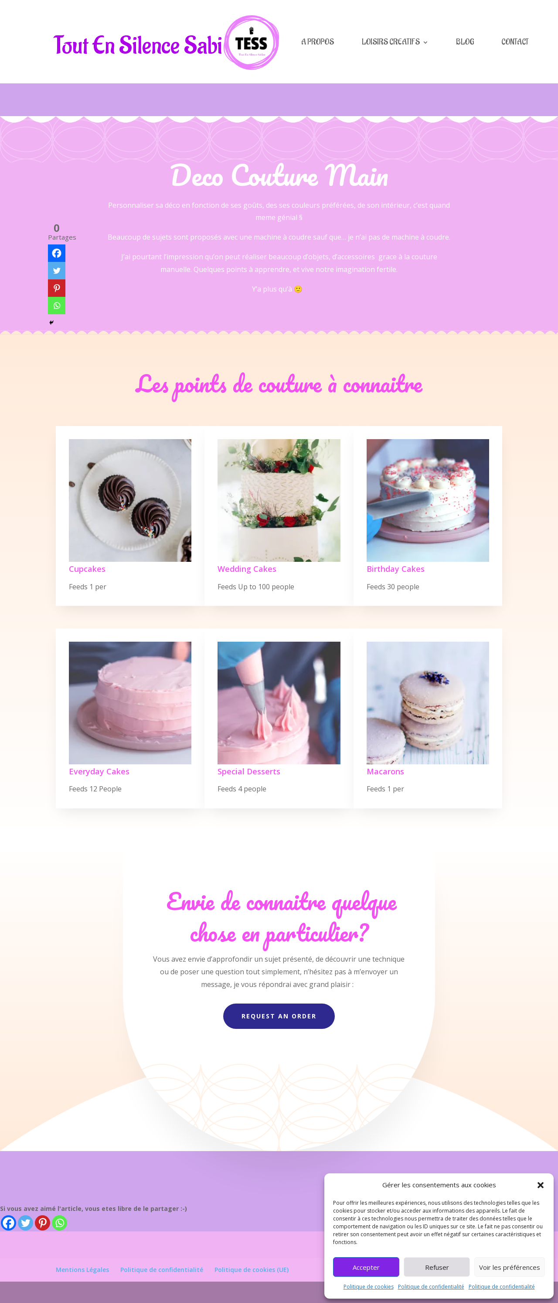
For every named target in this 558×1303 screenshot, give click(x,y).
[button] (540, 1185)
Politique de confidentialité (431, 1286)
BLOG (465, 42)
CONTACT (515, 42)
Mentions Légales (82, 1269)
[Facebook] (8, 1223)
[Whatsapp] (59, 1223)
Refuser (437, 1267)
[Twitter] (25, 1223)
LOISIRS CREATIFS (391, 42)
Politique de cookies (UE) (251, 1269)
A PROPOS (317, 42)
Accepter (366, 1267)
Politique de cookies (369, 1286)
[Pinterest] (42, 1223)
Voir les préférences (509, 1267)
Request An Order (279, 1016)
